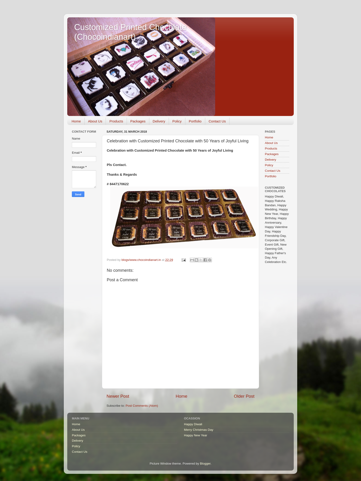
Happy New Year (195, 435)
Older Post (244, 396)
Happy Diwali (193, 424)
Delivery (159, 121)
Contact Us (217, 121)
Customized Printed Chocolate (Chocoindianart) (130, 32)
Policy (177, 121)
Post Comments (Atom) (142, 405)
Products (116, 121)
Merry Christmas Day (198, 429)
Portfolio (195, 121)
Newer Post (118, 396)
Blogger (205, 463)
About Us (95, 121)
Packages (138, 121)
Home (76, 121)
